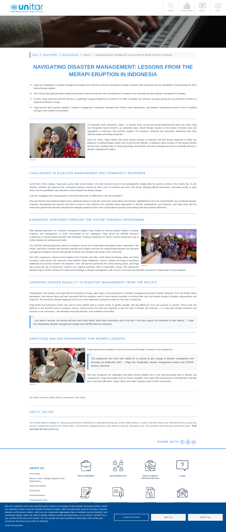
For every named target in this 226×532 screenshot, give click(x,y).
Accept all (205, 517)
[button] (57, 140)
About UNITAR (50, 55)
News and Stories (70, 55)
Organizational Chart (38, 500)
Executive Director (37, 495)
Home (35, 55)
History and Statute (38, 486)
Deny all (168, 517)
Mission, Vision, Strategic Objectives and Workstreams (47, 479)
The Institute (35, 474)
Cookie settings (131, 517)
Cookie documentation (14, 525)
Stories (87, 55)
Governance (35, 491)
